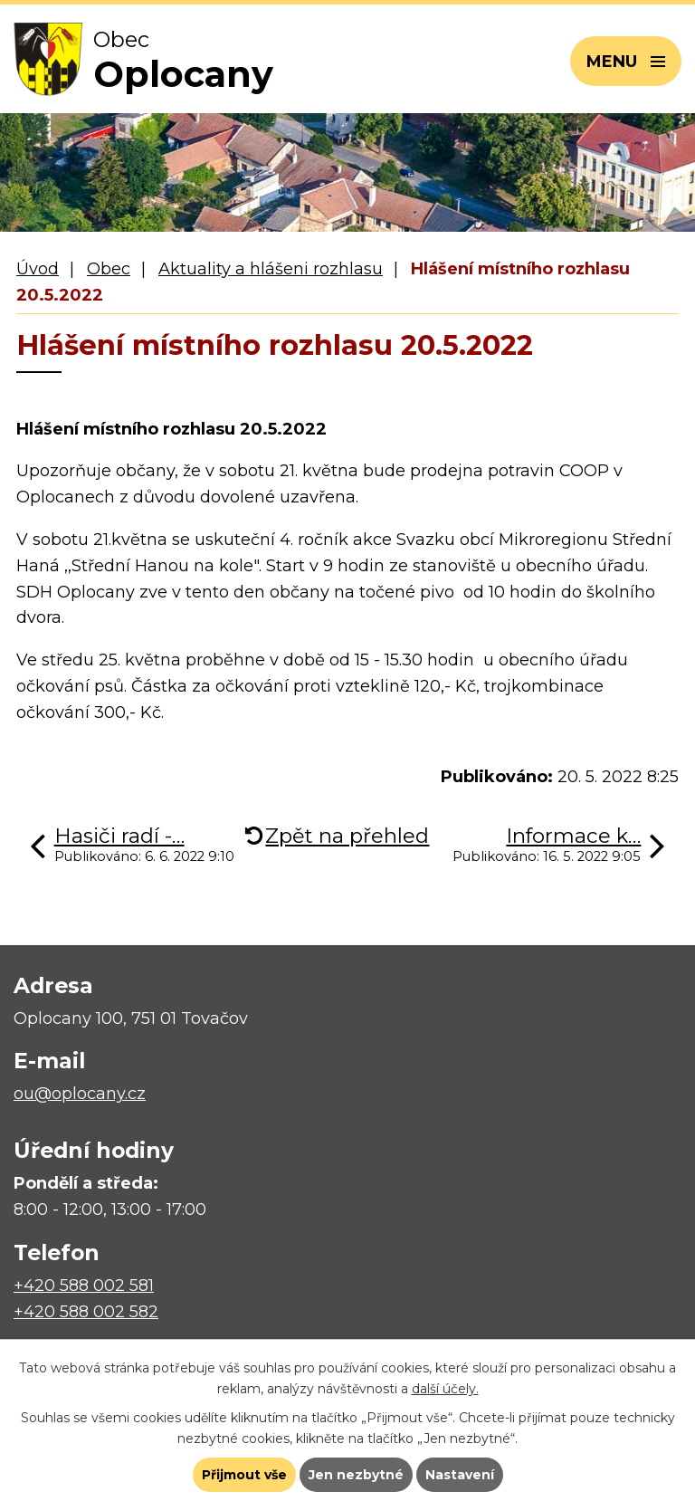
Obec (108, 269)
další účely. (445, 1389)
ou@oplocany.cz (80, 1094)
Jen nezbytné (356, 1475)
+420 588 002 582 (86, 1312)
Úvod (37, 269)
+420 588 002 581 (84, 1285)
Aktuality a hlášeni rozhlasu (270, 269)
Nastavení (459, 1475)
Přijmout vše (244, 1475)
